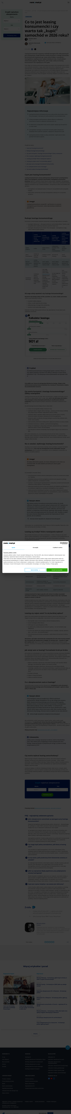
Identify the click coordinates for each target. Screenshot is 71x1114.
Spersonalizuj (35, 570)
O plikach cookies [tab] (57, 547)
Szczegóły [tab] (35, 547)
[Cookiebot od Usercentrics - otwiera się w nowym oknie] (61, 543)
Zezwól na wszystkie (57, 570)
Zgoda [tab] (13, 547)
